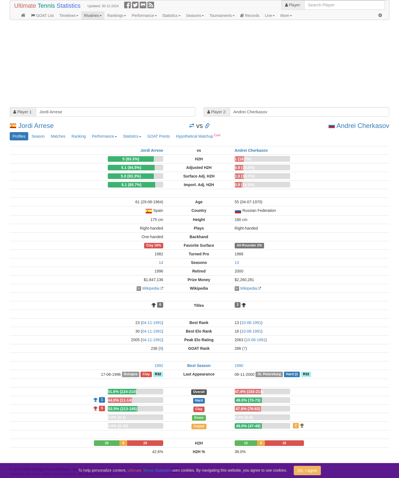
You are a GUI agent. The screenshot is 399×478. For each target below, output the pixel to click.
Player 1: (22, 112)
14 (161, 262)
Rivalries (93, 15)
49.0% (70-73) (248, 400)
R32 (158, 374)
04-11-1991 (152, 322)
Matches (58, 136)
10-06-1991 (251, 322)
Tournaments (222, 15)
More (286, 15)
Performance (144, 15)
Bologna (130, 374)
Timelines (68, 15)
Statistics (171, 15)
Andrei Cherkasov (362, 125)
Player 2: (216, 112)
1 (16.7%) (243, 159)
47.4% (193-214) (249, 391)
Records (249, 15)
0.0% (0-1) (117, 417)
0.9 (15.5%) (245, 167)
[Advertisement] (176, 64)
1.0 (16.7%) (245, 176)
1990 (239, 365)
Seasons (195, 15)
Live (270, 15)
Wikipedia (150, 288)
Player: (293, 5)
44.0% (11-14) (120, 400)
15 (246, 443)
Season (38, 136)
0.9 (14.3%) (245, 185)
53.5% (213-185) (122, 409)
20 (106, 443)
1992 (159, 365)
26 (284, 443)
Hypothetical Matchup (198, 135)
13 (237, 262)
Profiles (18, 136)
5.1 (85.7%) (131, 185)
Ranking (78, 136)
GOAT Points (158, 136)
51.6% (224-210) (122, 391)
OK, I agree (307, 470)
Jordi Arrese (36, 125)
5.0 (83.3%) (131, 176)
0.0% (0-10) (118, 426)
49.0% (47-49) (248, 426)
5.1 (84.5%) (131, 167)
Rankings (116, 15)
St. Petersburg (269, 374)
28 (145, 443)
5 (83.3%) (130, 159)
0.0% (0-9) (244, 417)
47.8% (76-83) (248, 409)
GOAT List (42, 15)
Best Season (199, 365)
